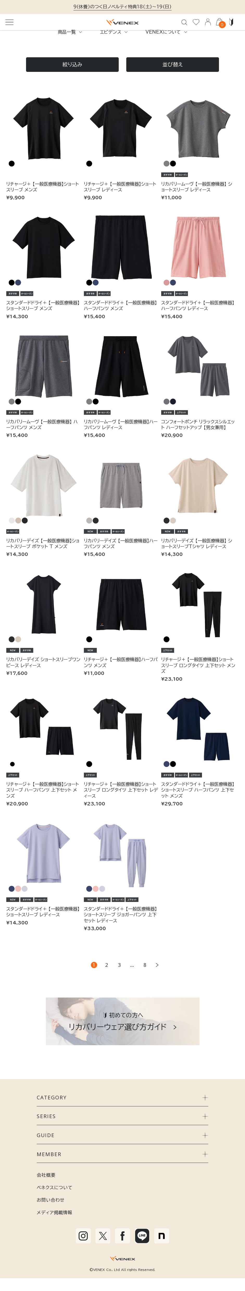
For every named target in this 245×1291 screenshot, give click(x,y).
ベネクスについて (55, 1200)
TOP (11, 49)
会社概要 (46, 1187)
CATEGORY (122, 1110)
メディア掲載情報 (54, 1225)
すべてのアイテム (38, 49)
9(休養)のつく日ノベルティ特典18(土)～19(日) (122, 6)
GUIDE (122, 1148)
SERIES (122, 1129)
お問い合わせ (51, 1212)
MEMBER (122, 1167)
